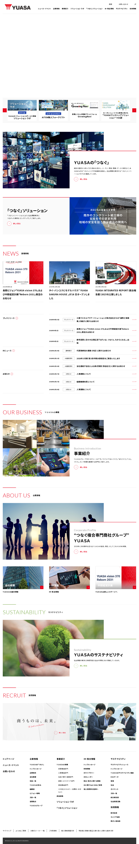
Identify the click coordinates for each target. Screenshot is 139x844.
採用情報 (133, 9)
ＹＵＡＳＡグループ (36, 805)
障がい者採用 (115, 821)
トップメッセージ (36, 769)
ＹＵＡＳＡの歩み (35, 785)
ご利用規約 (53, 831)
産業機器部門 (63, 769)
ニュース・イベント (44, 9)
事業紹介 (65, 9)
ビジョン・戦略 (35, 793)
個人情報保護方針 (67, 831)
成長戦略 (60, 796)
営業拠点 (33, 801)
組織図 (32, 789)
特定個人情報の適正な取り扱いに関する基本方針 (96, 831)
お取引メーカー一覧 (37, 831)
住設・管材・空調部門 (65, 777)
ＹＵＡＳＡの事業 (62, 764)
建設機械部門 (63, 785)
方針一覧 (33, 797)
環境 (112, 781)
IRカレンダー (88, 777)
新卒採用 (114, 813)
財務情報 (87, 769)
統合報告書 (115, 797)
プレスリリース (9, 318)
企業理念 (33, 773)
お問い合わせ (9, 771)
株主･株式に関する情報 (92, 781)
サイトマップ (7, 831)
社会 (112, 785)
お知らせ (6, 374)
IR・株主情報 (109, 9)
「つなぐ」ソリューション (94, 9)
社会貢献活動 (115, 801)
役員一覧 (33, 781)
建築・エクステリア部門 (66, 781)
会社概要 (33, 777)
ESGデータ (114, 777)
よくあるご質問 (21, 831)
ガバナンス (114, 789)
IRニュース (7, 350)
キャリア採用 (115, 817)
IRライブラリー (89, 773)
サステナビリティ (122, 9)
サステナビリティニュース (119, 764)
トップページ (8, 758)
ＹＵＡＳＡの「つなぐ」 (37, 764)
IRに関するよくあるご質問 (93, 785)
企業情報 (56, 9)
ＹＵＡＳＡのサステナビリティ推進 (122, 773)
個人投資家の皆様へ (91, 789)
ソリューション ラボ (77, 9)
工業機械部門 (63, 773)
